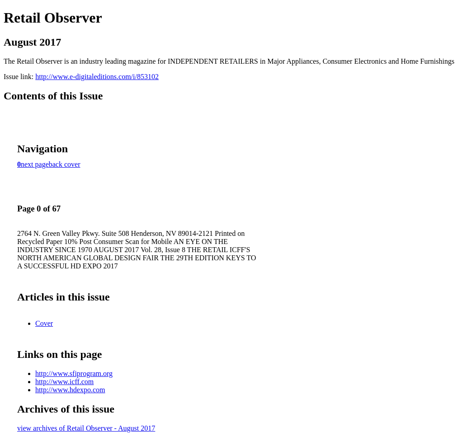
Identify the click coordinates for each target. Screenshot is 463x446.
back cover (64, 164)
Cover (44, 323)
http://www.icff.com (64, 381)
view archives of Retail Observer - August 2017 (86, 428)
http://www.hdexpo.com (70, 390)
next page (35, 164)
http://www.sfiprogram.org (74, 373)
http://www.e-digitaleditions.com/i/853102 (97, 76)
